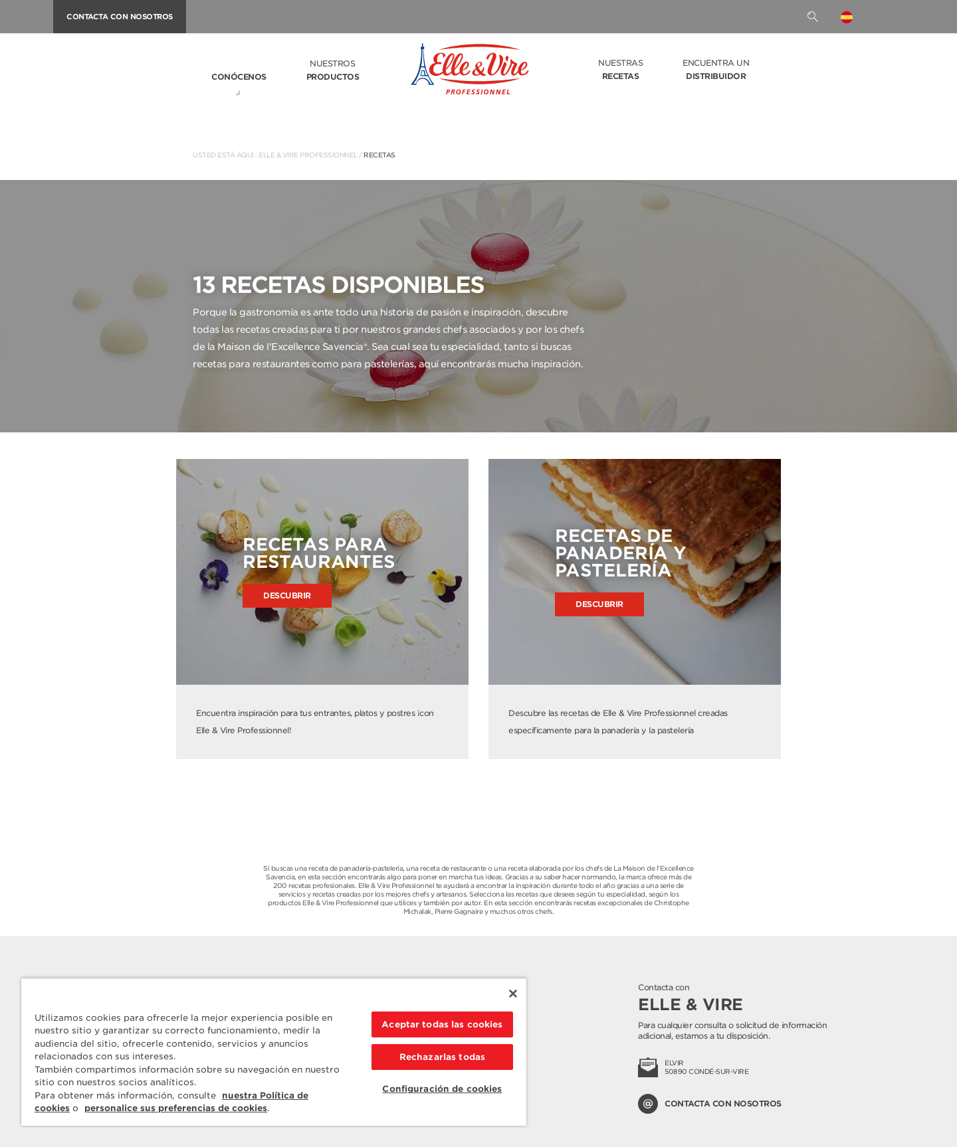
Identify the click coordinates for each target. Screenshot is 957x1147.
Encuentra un (716, 70)
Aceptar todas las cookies (441, 1024)
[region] (273, 1052)
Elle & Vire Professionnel (308, 155)
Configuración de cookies (442, 1089)
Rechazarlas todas (442, 1057)
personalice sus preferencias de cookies (175, 1108)
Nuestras (620, 70)
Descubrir (287, 595)
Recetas (379, 155)
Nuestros (333, 71)
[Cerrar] (513, 994)
